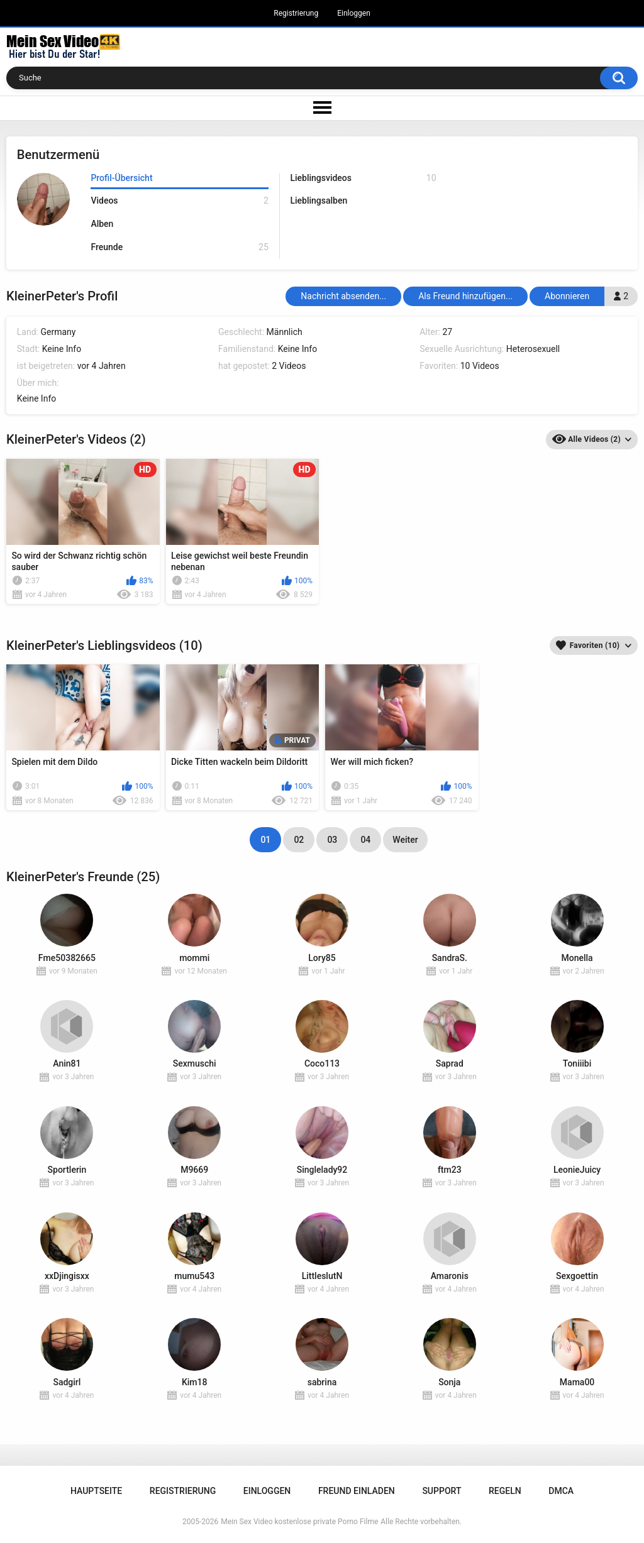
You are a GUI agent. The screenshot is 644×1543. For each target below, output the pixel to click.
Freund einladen (356, 1491)
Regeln (505, 1491)
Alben (102, 224)
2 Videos (289, 366)
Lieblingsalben (318, 200)
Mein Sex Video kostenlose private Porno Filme (299, 1521)
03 (332, 840)
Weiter (405, 840)
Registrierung (296, 13)
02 (299, 840)
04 (365, 840)
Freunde (179, 247)
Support (441, 1491)
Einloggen (353, 13)
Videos (179, 200)
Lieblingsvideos (363, 178)
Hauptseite (96, 1491)
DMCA (561, 1491)
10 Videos (479, 366)
